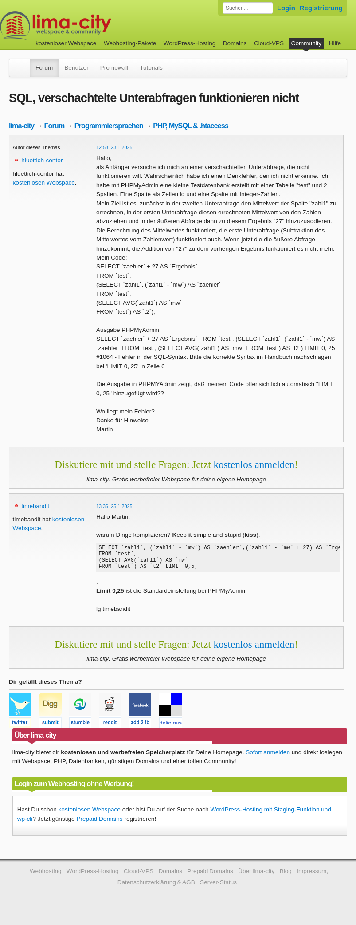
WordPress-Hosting (190, 43)
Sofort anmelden (268, 757)
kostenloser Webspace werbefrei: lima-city (88, 25)
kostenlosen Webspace (44, 182)
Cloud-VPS (269, 43)
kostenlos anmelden (253, 464)
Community (306, 43)
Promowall (114, 67)
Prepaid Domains (99, 824)
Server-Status (218, 887)
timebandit (35, 506)
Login (286, 8)
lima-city (21, 126)
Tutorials (151, 67)
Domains (235, 43)
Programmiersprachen (108, 126)
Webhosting (46, 876)
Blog (286, 876)
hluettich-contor (42, 160)
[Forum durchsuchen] (248, 8)
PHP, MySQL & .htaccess (190, 126)
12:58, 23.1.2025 (114, 147)
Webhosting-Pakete (130, 43)
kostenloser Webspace (65, 43)
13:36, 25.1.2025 (114, 506)
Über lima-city (256, 876)
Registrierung (321, 8)
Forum (44, 67)
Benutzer (76, 67)
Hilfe (335, 43)
